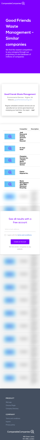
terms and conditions (25, 235)
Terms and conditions (13, 418)
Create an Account (20, 242)
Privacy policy (10, 425)
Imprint (8, 421)
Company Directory (12, 408)
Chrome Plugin (11, 405)
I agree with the (18, 235)
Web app (9, 402)
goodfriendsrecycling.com (23, 100)
